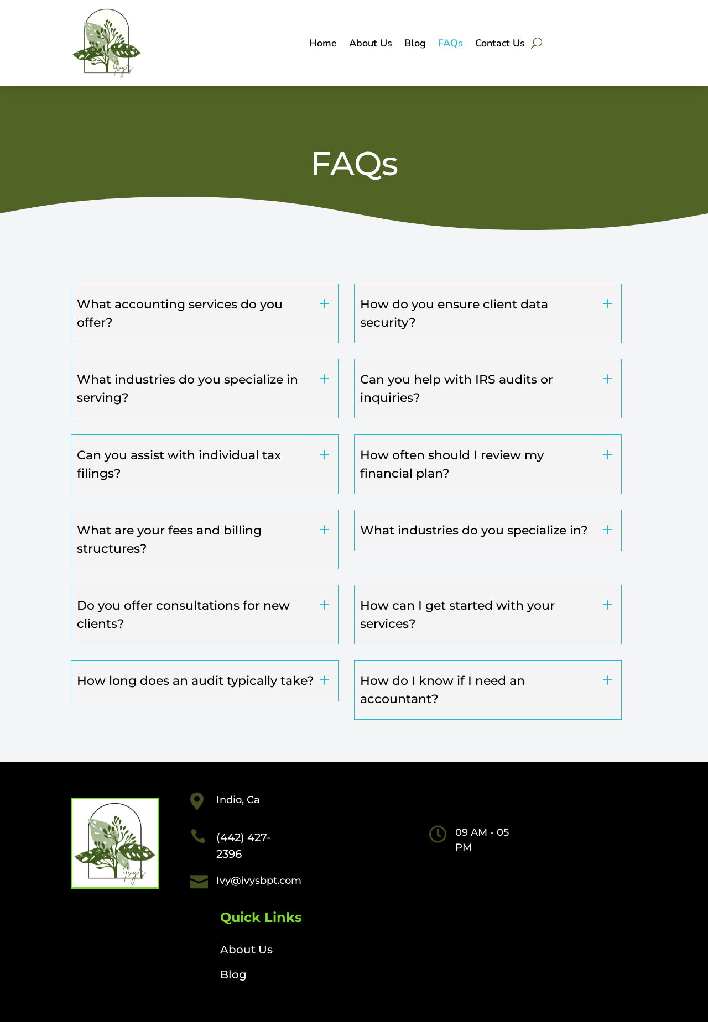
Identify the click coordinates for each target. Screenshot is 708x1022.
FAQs (450, 44)
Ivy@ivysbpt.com (258, 880)
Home (323, 44)
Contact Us (500, 44)
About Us (370, 44)
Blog (415, 44)
